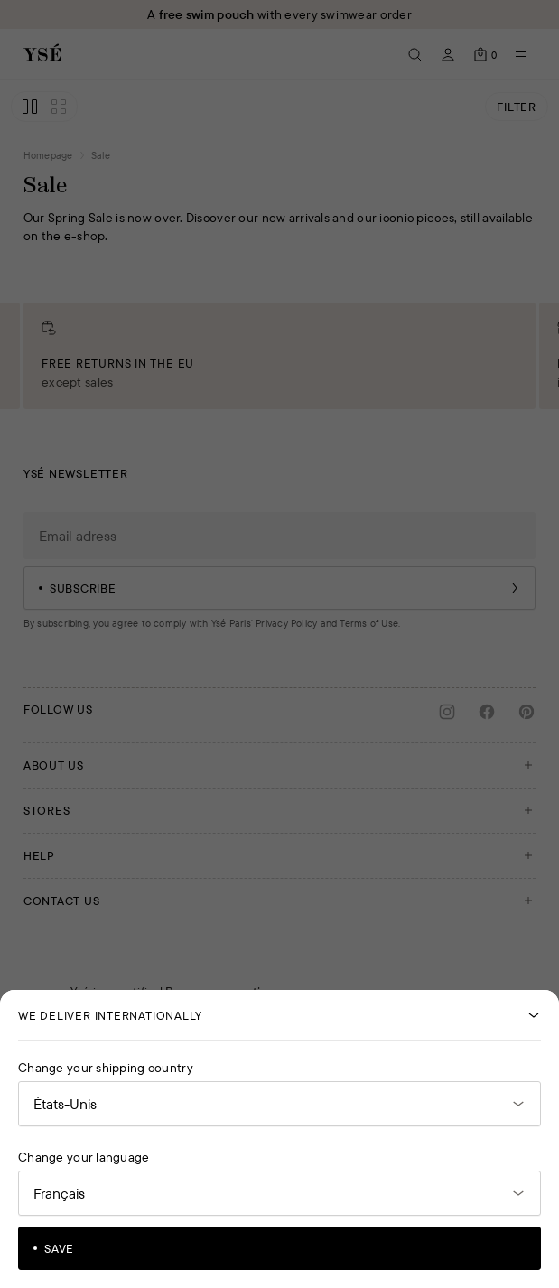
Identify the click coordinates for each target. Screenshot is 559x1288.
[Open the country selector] (279, 1103)
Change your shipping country (105, 1067)
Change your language (84, 1157)
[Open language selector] (279, 1193)
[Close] (533, 1015)
